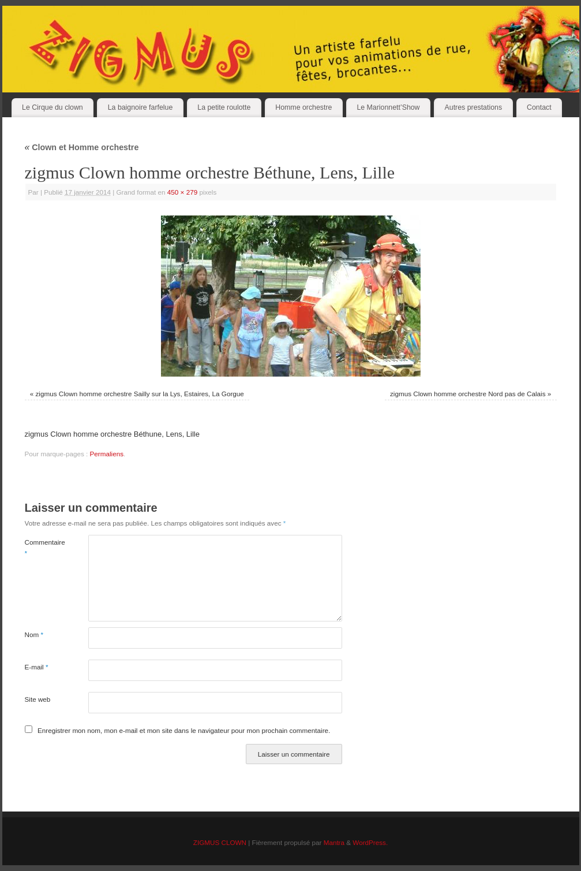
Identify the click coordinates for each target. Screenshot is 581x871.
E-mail (36, 667)
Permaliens (106, 453)
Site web (38, 699)
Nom (34, 634)
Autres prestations (474, 107)
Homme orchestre (303, 107)
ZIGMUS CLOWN (219, 842)
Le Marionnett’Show (388, 107)
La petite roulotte (223, 107)
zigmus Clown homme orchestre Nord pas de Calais (468, 393)
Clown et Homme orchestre (82, 147)
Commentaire (41, 547)
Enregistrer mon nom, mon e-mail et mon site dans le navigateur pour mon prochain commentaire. (184, 730)
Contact (539, 107)
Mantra (334, 842)
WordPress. (370, 842)
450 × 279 (182, 192)
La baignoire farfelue (140, 107)
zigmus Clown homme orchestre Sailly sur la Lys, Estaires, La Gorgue (139, 393)
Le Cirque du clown (52, 107)
